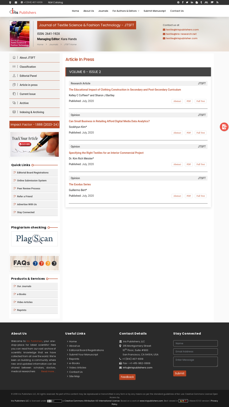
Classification (23, 66)
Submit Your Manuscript (82, 354)
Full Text (201, 101)
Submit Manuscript (155, 10)
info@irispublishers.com (137, 367)
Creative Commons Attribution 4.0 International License (92, 400)
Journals (103, 10)
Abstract (177, 101)
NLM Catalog (55, 2)
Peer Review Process (26, 188)
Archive (20, 103)
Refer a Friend (22, 196)
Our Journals (22, 286)
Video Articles (23, 302)
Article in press (24, 84)
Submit (179, 373)
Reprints (19, 310)
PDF (189, 101)
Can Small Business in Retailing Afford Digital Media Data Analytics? (109, 121)
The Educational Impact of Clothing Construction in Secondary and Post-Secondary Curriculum (125, 89)
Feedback (127, 377)
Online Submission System (30, 180)
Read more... (48, 371)
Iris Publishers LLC (20, 400)
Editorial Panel (24, 75)
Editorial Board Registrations (31, 172)
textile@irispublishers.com (182, 29)
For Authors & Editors (126, 10)
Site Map (73, 376)
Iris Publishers (34, 341)
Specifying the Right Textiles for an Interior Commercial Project (106, 152)
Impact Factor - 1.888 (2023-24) (34, 124)
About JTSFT (23, 57)
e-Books (19, 294)
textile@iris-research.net (181, 34)
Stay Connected (24, 212)
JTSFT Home (70, 44)
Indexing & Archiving (27, 112)
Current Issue (23, 94)
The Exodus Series (80, 184)
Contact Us (177, 10)
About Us (88, 10)
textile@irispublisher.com (181, 38)
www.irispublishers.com (151, 400)
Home (75, 10)
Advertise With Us (25, 204)
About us (73, 346)
